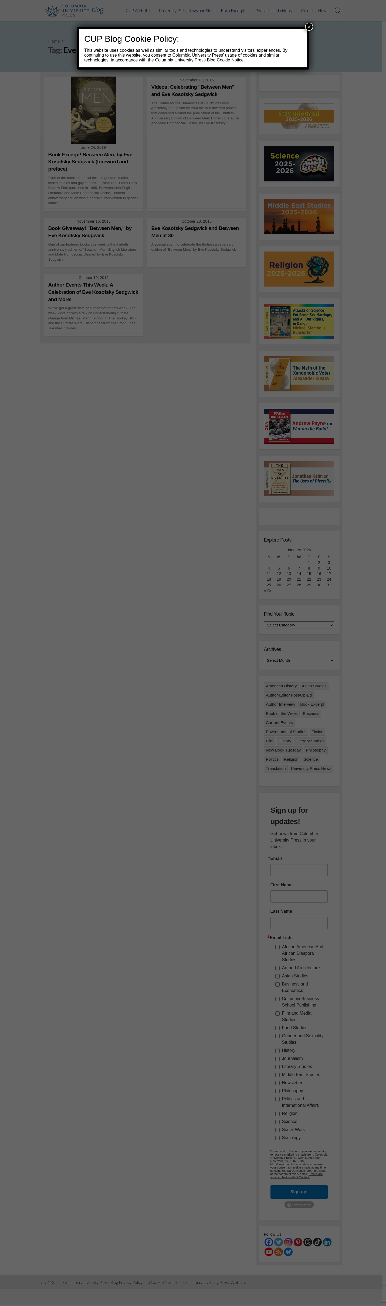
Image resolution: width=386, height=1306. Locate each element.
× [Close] (309, 26)
